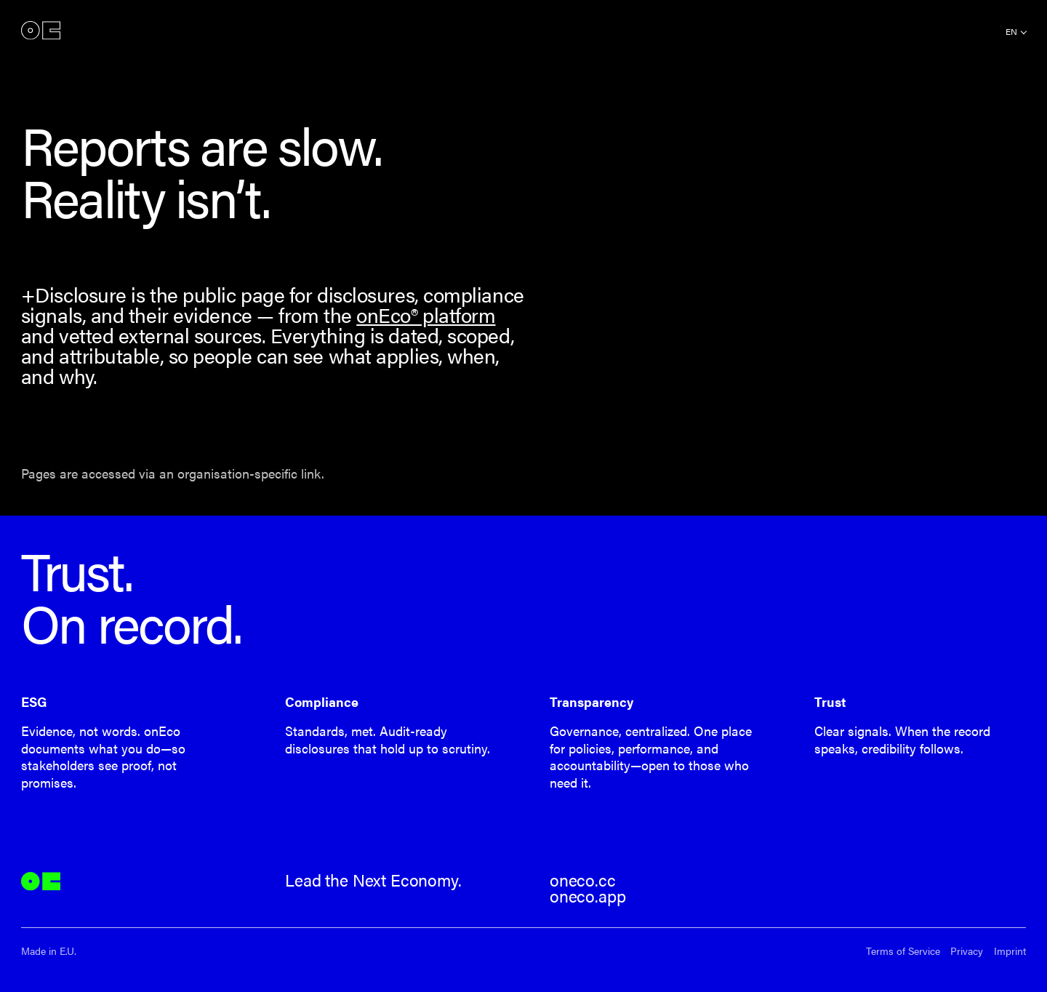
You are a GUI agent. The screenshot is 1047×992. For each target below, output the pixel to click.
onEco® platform (425, 314)
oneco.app (587, 896)
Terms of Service (903, 951)
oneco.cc (583, 880)
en (1011, 31)
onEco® (40, 31)
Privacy (966, 951)
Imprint (1010, 951)
